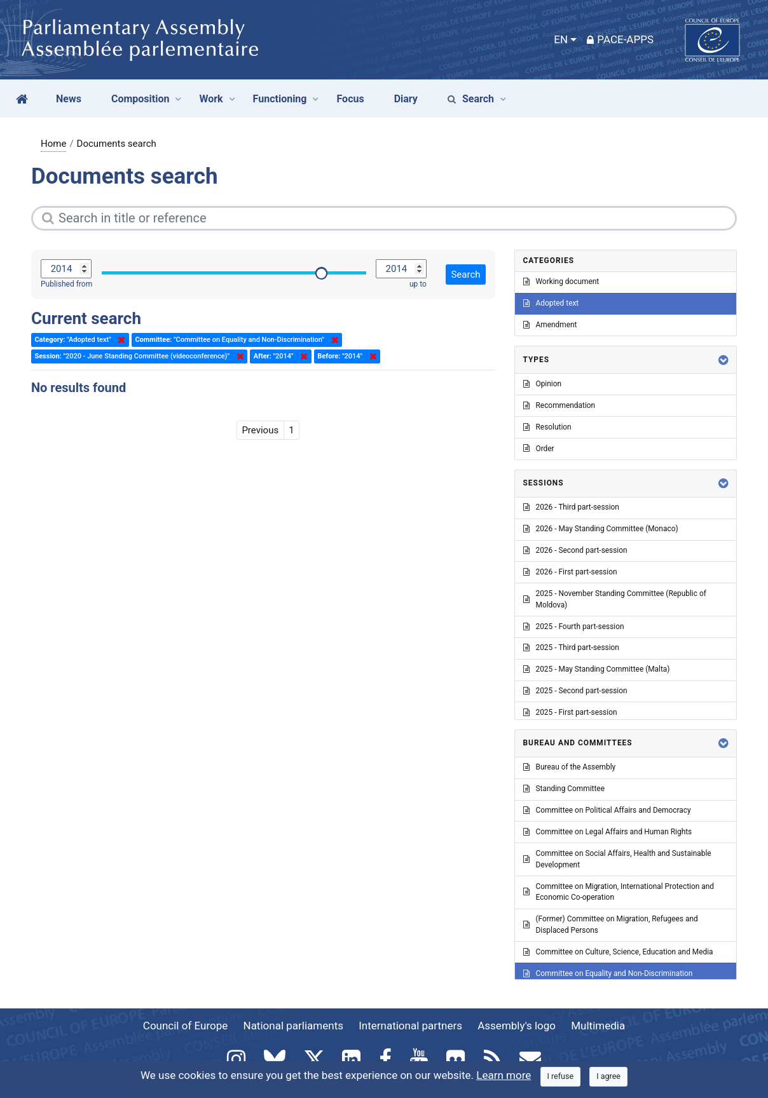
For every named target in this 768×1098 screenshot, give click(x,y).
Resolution (547, 427)
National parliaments (293, 1025)
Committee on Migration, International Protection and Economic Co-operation (618, 892)
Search (471, 99)
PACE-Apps (620, 39)
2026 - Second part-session (575, 550)
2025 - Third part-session (571, 647)
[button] (723, 360)
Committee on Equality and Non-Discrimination (608, 973)
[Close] (560, 1077)
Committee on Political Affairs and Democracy (607, 810)
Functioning (280, 99)
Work (211, 99)
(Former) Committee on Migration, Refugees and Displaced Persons (610, 924)
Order (538, 448)
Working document (561, 281)
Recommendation (559, 405)
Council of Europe (185, 1025)
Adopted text (551, 303)
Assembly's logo (516, 1025)
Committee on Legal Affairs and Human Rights (607, 831)
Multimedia (598, 1025)
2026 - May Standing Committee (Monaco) (600, 528)
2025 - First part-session (570, 712)
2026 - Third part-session (571, 507)
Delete (119, 340)
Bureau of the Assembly (569, 766)
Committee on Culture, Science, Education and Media (618, 951)
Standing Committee (564, 788)
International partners (410, 1025)
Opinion (542, 383)
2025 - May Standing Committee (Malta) (596, 669)
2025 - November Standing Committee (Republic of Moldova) (614, 599)
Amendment (550, 324)
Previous (260, 430)
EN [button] (561, 39)
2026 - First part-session (570, 571)
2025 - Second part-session (575, 690)
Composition (140, 99)
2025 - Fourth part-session (573, 626)
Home (53, 143)
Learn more (503, 1075)
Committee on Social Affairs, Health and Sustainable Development (617, 859)
